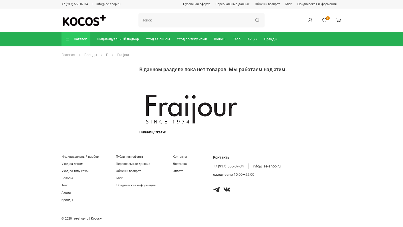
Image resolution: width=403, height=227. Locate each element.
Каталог (76, 39)
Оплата (178, 171)
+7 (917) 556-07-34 (74, 4)
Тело (237, 39)
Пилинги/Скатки (152, 132)
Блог (288, 4)
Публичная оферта (196, 4)
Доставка (180, 164)
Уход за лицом (158, 39)
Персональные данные (232, 4)
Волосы (220, 39)
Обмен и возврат (267, 4)
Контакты (180, 157)
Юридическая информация (317, 4)
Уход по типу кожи (192, 39)
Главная (68, 55)
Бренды (270, 39)
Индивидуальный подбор (118, 39)
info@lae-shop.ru (108, 4)
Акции (252, 39)
